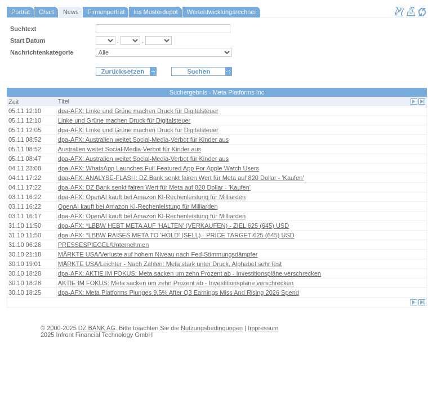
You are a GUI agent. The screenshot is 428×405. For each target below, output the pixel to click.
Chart (46, 11)
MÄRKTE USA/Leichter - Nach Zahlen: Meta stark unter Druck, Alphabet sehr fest (170, 263)
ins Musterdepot (155, 11)
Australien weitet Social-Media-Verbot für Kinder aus (129, 149)
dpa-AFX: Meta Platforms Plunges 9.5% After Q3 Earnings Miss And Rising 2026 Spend (178, 292)
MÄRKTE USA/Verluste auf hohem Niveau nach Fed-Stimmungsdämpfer (158, 254)
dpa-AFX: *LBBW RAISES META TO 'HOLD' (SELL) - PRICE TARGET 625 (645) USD (176, 235)
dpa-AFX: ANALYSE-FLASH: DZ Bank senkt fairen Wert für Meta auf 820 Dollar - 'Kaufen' (181, 177)
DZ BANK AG (96, 328)
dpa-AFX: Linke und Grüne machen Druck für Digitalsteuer (138, 110)
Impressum (263, 328)
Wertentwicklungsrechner (221, 11)
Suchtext (23, 28)
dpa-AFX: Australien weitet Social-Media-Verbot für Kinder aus (143, 139)
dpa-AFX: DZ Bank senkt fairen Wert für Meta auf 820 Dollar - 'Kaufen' (154, 187)
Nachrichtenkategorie (41, 52)
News (71, 11)
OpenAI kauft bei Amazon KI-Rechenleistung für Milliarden (138, 206)
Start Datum (27, 40)
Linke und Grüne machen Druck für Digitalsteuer (124, 120)
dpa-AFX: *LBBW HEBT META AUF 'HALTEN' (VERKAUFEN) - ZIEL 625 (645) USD (173, 225)
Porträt (20, 11)
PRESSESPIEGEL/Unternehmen (103, 244)
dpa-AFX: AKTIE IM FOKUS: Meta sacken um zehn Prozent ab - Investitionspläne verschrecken (189, 273)
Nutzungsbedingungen (212, 328)
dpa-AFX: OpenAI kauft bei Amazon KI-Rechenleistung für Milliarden (152, 197)
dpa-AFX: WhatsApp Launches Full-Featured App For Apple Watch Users (158, 168)
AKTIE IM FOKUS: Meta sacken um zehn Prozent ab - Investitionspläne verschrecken (175, 283)
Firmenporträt (105, 11)
